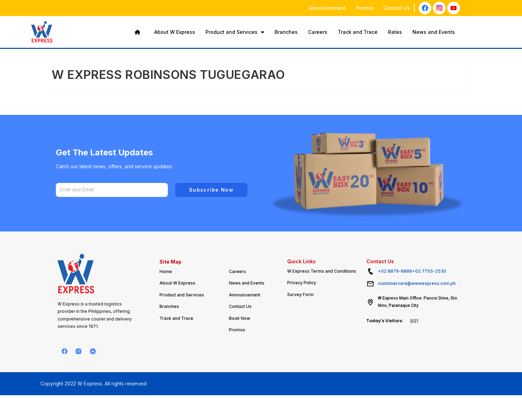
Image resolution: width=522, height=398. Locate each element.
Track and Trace (358, 32)
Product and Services (235, 32)
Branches (286, 32)
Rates (395, 32)
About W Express (174, 32)
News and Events (433, 32)
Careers (317, 32)
